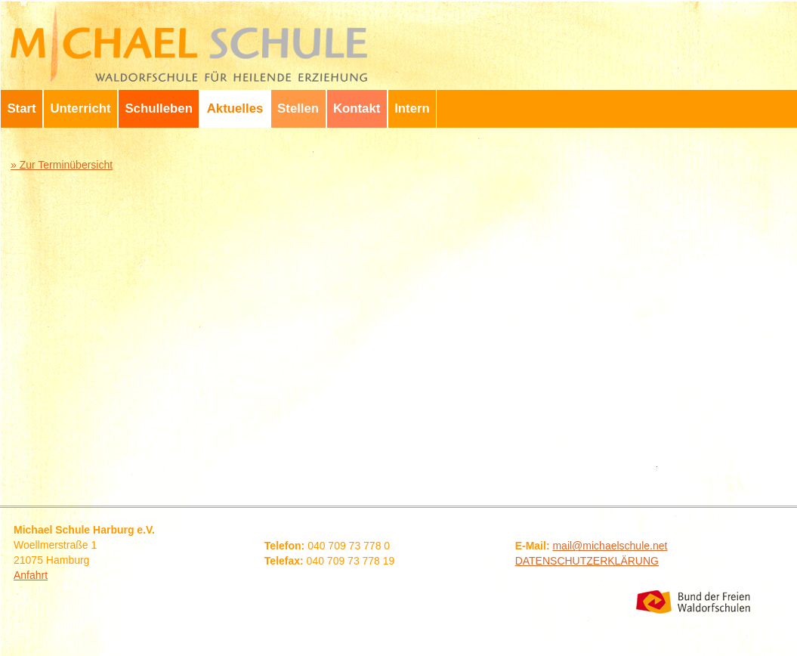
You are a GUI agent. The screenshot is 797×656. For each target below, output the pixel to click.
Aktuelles (235, 108)
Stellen (298, 108)
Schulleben (159, 108)
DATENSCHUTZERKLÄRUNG (587, 561)
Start (21, 108)
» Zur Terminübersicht (62, 165)
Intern (412, 108)
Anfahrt (31, 575)
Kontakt (356, 108)
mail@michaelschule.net (609, 546)
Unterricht (80, 108)
